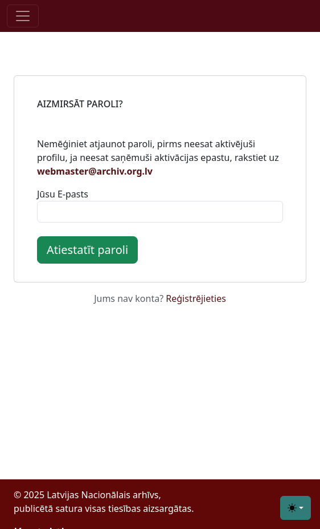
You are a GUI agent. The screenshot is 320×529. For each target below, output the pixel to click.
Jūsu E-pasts (62, 194)
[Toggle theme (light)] (295, 508)
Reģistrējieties (196, 298)
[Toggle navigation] (23, 16)
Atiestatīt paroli (87, 249)
